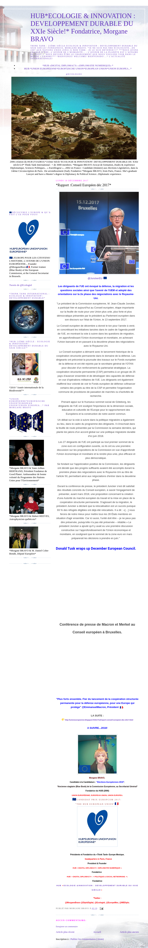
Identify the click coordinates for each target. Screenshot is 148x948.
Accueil (97, 931)
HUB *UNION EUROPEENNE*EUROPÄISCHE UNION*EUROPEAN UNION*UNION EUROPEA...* (78, 68)
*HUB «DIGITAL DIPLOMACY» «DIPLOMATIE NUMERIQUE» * (77, 65)
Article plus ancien (129, 931)
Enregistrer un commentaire (67, 926)
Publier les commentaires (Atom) (87, 939)
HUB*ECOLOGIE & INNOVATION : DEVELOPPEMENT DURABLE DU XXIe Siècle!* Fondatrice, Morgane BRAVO (82, 27)
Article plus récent (65, 931)
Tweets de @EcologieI (20, 285)
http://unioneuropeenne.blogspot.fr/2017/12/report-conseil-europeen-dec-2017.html (99, 720)
